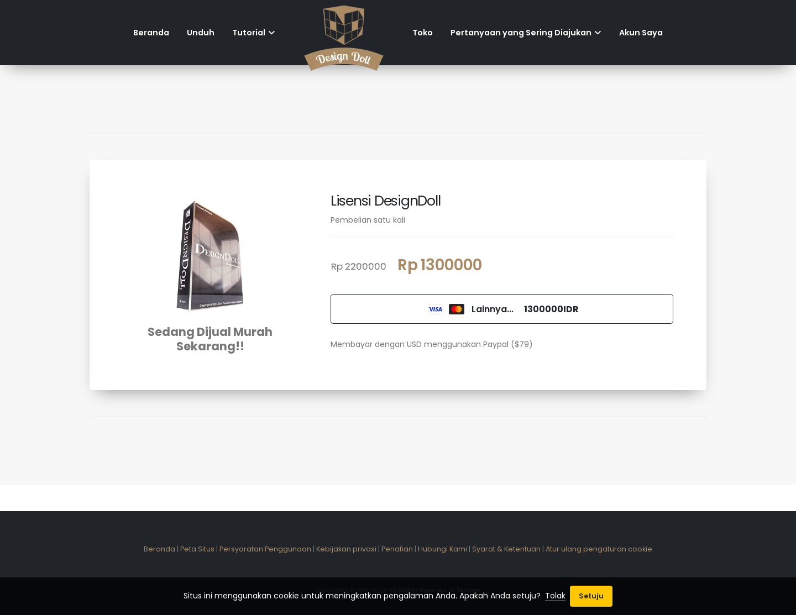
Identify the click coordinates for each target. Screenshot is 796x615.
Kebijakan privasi (346, 549)
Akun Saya (641, 32)
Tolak (555, 595)
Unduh (200, 32)
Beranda (151, 32)
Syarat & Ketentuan (506, 549)
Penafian (397, 549)
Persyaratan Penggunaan (265, 549)
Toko (422, 32)
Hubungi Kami (442, 549)
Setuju (591, 596)
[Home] (343, 32)
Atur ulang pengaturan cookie (599, 549)
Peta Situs (197, 549)
